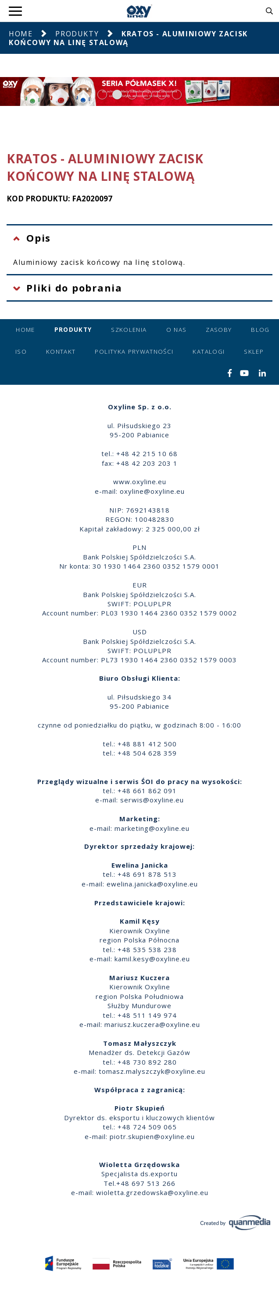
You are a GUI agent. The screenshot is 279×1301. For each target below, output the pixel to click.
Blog (260, 330)
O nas (176, 330)
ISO (21, 351)
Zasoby (219, 330)
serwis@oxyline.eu (152, 799)
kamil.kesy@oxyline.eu (152, 958)
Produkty (77, 34)
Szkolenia (129, 330)
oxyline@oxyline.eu (152, 491)
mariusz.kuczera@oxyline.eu (152, 1024)
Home (20, 34)
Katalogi (209, 351)
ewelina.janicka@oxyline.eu (152, 883)
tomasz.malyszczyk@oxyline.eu (152, 1071)
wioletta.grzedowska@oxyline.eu (152, 1192)
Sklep (254, 351)
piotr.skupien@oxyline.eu (152, 1136)
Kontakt (60, 351)
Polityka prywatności (134, 351)
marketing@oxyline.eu (152, 828)
